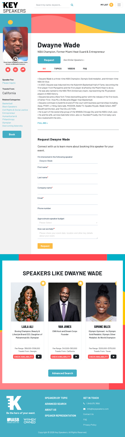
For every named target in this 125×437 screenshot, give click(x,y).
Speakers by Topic (56, 397)
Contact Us (88, 414)
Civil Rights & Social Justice (15, 109)
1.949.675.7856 (93, 403)
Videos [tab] (71, 68)
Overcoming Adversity (12, 125)
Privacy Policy (89, 424)
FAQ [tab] (85, 68)
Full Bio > (43, 123)
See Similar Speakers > (73, 60)
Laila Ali (27, 327)
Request (49, 59)
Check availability (23, 357)
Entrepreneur (8, 113)
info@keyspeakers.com (98, 409)
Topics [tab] (58, 68)
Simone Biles (102, 327)
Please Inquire (8, 83)
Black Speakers (9, 106)
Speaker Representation (60, 415)
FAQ (85, 419)
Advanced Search (62, 373)
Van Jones (64, 327)
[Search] (52, 5)
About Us (50, 409)
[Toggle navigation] (119, 4)
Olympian (6, 122)
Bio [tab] (44, 68)
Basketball (7, 103)
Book (12, 134)
